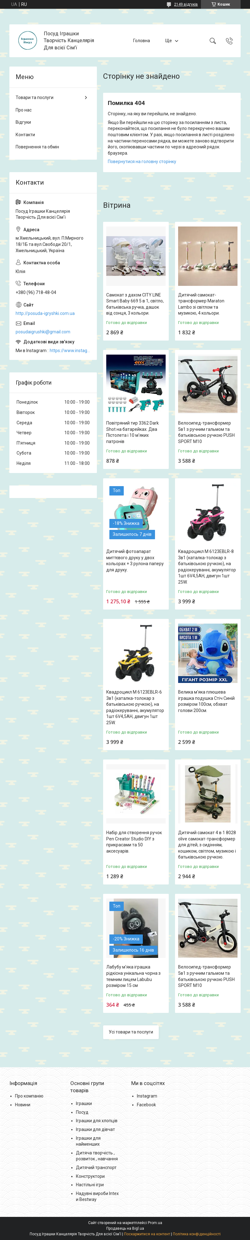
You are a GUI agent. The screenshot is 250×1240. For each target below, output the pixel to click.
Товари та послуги (34, 97)
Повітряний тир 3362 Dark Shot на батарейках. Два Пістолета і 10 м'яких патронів (132, 432)
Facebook (146, 1104)
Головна (141, 40)
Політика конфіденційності (197, 1234)
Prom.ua (155, 1223)
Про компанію (29, 1095)
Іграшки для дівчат (95, 1129)
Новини (22, 1104)
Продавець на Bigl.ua (125, 1228)
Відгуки (23, 122)
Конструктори (90, 1176)
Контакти (25, 134)
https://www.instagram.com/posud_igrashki (70, 350)
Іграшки (84, 1103)
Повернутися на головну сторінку (142, 161)
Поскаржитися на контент (147, 1234)
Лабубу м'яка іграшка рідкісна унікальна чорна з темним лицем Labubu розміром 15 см (133, 976)
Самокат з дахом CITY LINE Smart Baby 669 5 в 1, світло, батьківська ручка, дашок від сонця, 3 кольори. (135, 304)
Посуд (82, 1112)
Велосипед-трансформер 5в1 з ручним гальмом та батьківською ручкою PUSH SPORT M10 (206, 432)
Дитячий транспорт (96, 1167)
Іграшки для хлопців (97, 1120)
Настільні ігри (90, 1184)
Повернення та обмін (37, 146)
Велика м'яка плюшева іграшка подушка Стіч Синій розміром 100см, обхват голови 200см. (206, 701)
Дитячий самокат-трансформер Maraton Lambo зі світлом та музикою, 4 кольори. (201, 304)
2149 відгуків (186, 4)
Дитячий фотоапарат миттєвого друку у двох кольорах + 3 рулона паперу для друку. (135, 560)
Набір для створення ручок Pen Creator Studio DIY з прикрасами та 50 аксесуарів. (134, 842)
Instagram (147, 1095)
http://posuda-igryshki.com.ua (45, 313)
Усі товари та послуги (131, 1031)
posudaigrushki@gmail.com (43, 331)
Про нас (24, 109)
